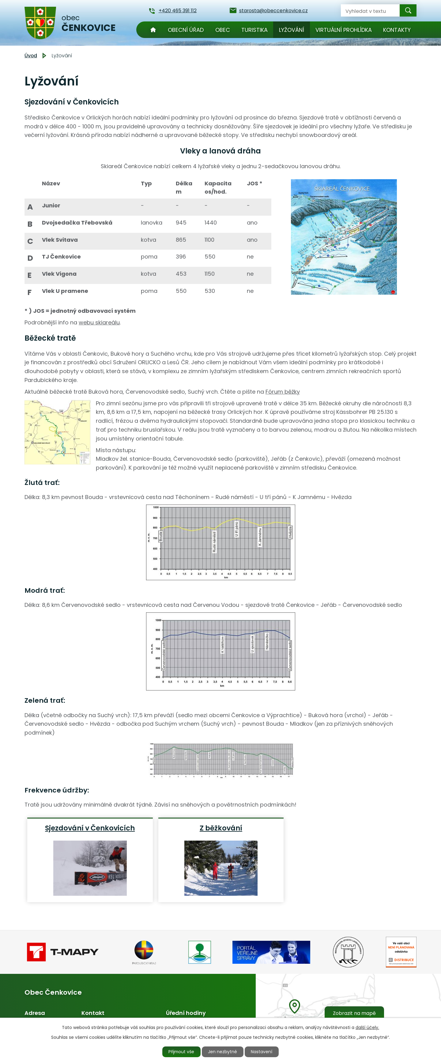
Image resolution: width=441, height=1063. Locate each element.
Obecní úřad (186, 30)
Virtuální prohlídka (343, 30)
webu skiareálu (99, 322)
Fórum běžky (283, 391)
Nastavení (262, 1052)
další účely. (367, 1027)
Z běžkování (221, 827)
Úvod (153, 29)
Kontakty (397, 30)
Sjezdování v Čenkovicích (90, 827)
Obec (222, 30)
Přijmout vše (181, 1052)
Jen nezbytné (223, 1052)
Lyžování (291, 30)
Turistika (254, 30)
